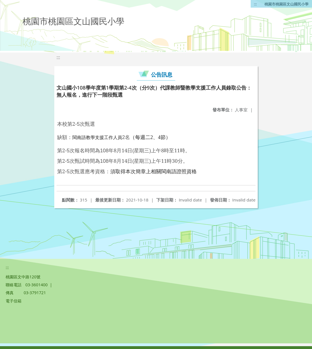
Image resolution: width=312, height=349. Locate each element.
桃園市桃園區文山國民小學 (287, 3)
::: (255, 3)
